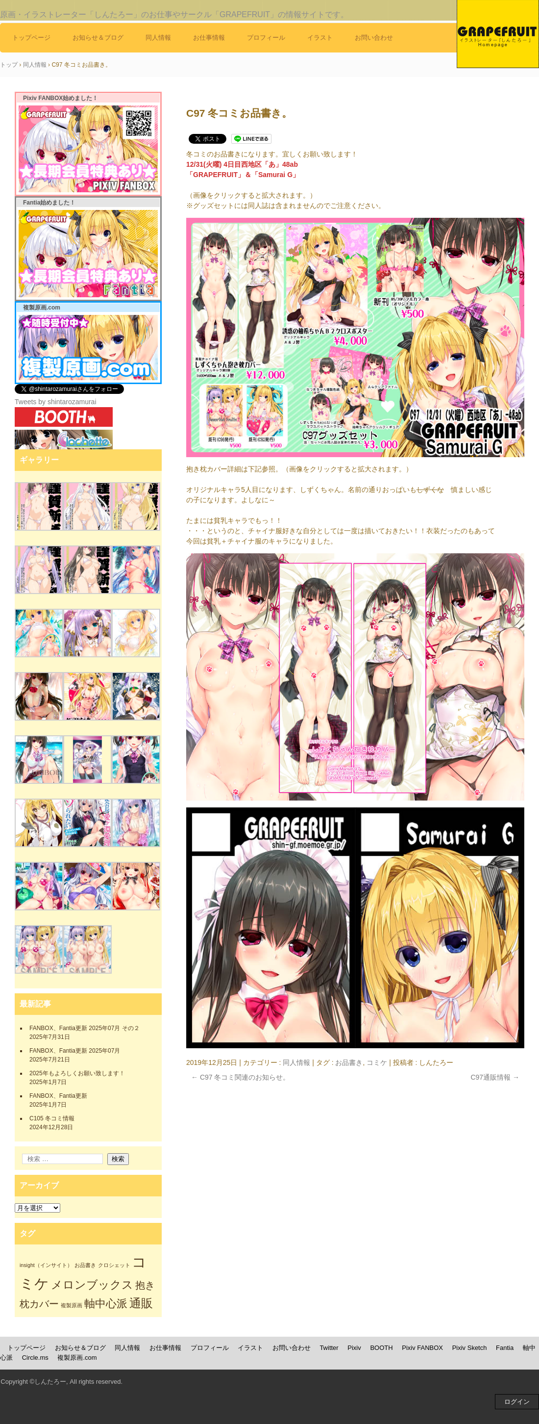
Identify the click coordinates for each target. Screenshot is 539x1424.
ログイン (517, 1401)
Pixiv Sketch (469, 1347)
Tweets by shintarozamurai (56, 402)
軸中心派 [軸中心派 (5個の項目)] (105, 1303)
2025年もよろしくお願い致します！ (77, 1073)
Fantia (505, 1347)
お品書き (349, 1062)
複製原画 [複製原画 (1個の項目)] (71, 1305)
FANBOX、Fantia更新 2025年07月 (74, 1050)
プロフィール (266, 37)
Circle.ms (35, 1357)
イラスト (320, 37)
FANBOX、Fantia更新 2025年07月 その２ (84, 1028)
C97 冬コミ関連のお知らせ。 (240, 1077)
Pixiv (354, 1347)
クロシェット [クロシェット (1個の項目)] (114, 1265)
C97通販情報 (494, 1077)
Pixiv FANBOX (422, 1347)
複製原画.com (77, 1357)
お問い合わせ (374, 37)
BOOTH (381, 1347)
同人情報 (158, 37)
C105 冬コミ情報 (51, 1118)
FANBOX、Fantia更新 (58, 1095)
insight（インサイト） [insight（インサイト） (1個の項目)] (46, 1265)
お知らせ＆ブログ (98, 37)
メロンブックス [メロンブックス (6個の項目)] (92, 1284)
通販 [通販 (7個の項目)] (141, 1303)
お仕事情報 (209, 37)
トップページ (31, 37)
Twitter (328, 1347)
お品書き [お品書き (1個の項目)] (85, 1265)
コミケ (377, 1062)
